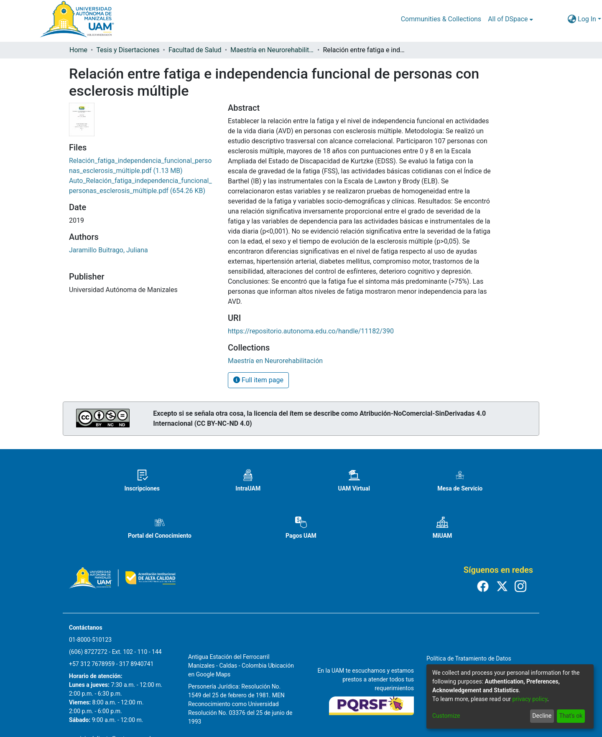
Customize (446, 715)
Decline (541, 715)
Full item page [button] (258, 380)
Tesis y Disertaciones (127, 50)
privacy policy (529, 699)
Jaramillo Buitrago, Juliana (108, 250)
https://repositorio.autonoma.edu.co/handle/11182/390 (311, 331)
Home (78, 50)
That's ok (570, 715)
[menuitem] (510, 19)
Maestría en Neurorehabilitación (272, 50)
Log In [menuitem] (587, 19)
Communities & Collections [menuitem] (441, 19)
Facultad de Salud (195, 50)
